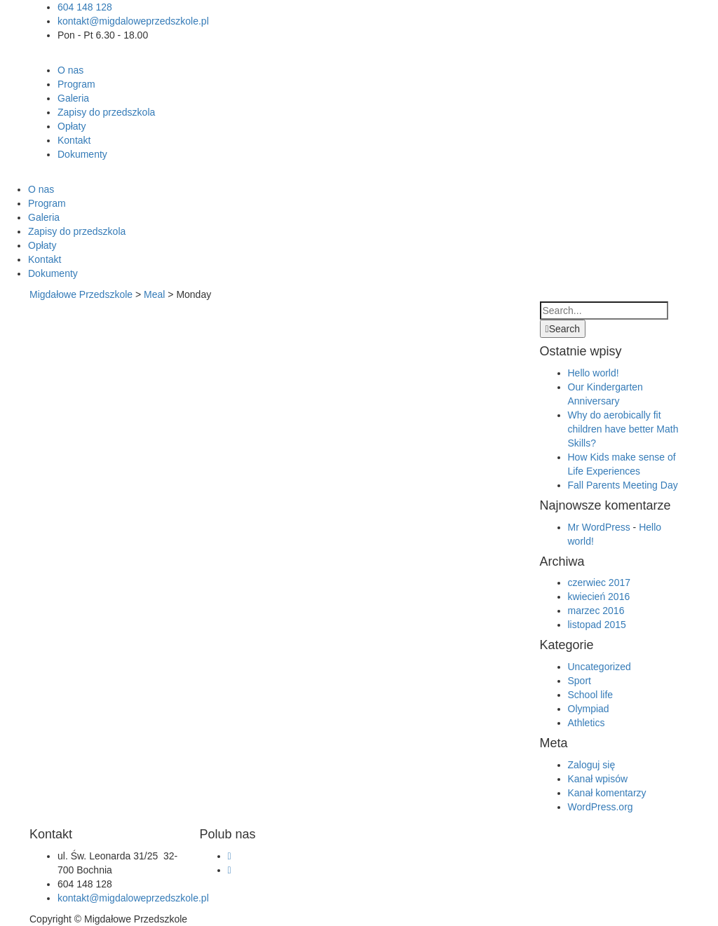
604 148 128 (86, 7)
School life (591, 694)
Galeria (73, 98)
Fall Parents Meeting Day (623, 485)
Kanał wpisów (598, 778)
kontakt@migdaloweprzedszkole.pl (133, 21)
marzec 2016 (596, 610)
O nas (70, 70)
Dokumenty (82, 154)
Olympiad (588, 708)
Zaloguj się (592, 764)
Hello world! (593, 373)
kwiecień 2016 (599, 596)
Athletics (586, 722)
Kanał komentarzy (607, 792)
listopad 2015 (597, 624)
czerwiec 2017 (599, 582)
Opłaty (71, 126)
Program (76, 84)
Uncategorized (599, 666)
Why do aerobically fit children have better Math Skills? (623, 429)
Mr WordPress (599, 527)
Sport (579, 680)
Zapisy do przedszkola (106, 112)
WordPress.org (600, 806)
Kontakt (73, 140)
